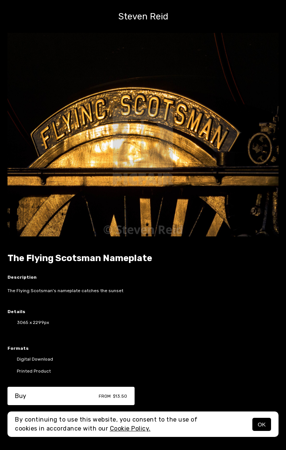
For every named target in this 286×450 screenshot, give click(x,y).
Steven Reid (143, 16)
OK (262, 424)
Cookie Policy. (130, 428)
